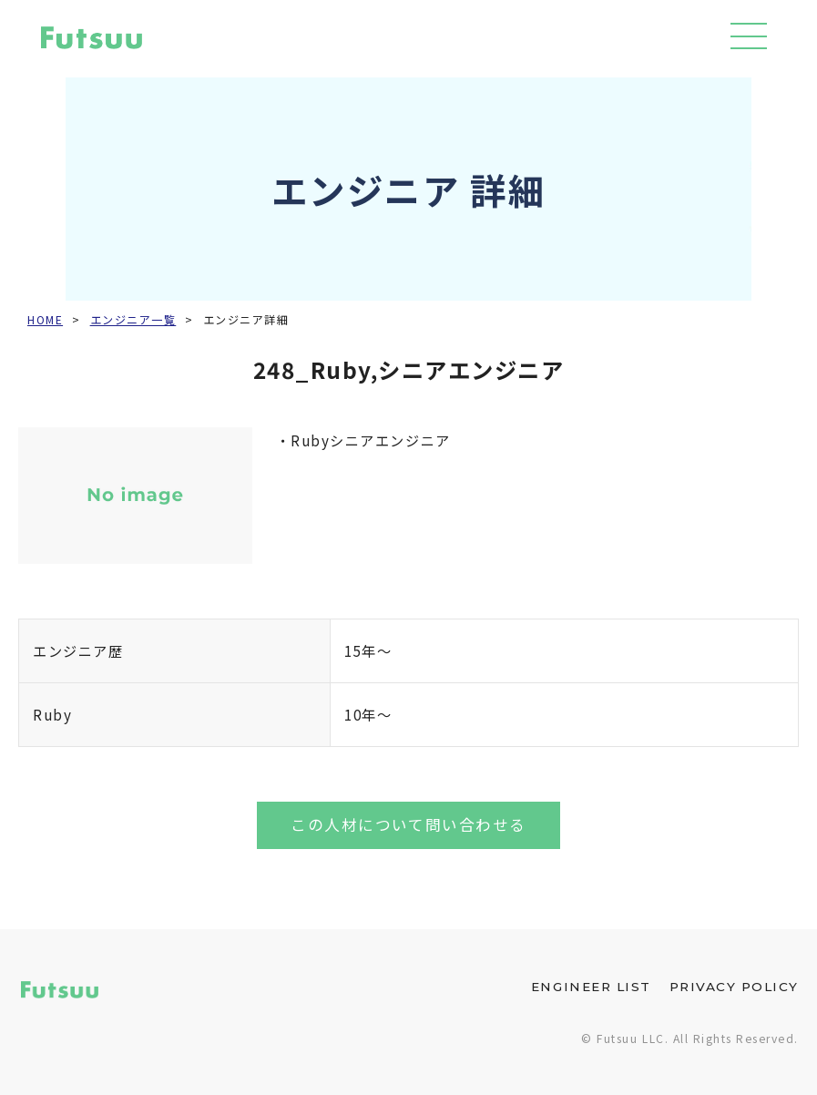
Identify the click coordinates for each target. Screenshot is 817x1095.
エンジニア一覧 (133, 320)
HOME (45, 320)
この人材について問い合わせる (408, 824)
